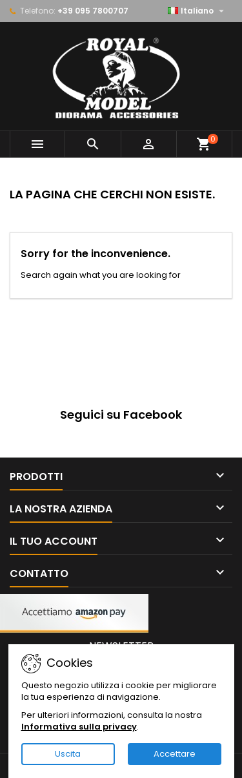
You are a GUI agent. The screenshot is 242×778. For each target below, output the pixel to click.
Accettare (175, 754)
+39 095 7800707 (92, 10)
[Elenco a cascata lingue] (197, 11)
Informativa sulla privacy (79, 726)
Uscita (68, 754)
